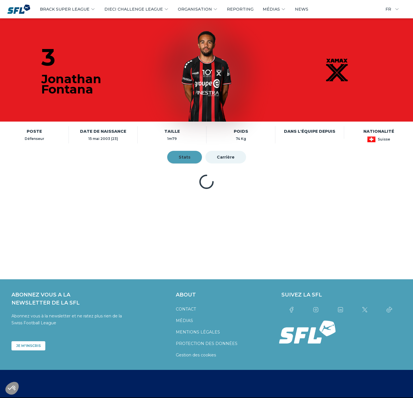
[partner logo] (76, 233)
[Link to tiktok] (389, 310)
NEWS (301, 9)
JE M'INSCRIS (28, 346)
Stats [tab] (184, 157)
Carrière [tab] (226, 157)
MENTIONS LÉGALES (198, 332)
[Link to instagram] (316, 310)
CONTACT (186, 309)
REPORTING (240, 9)
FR (392, 9)
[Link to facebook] (291, 310)
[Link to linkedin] (340, 310)
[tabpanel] (206, 181)
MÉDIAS (184, 320)
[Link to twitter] (364, 310)
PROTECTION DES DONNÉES (206, 343)
